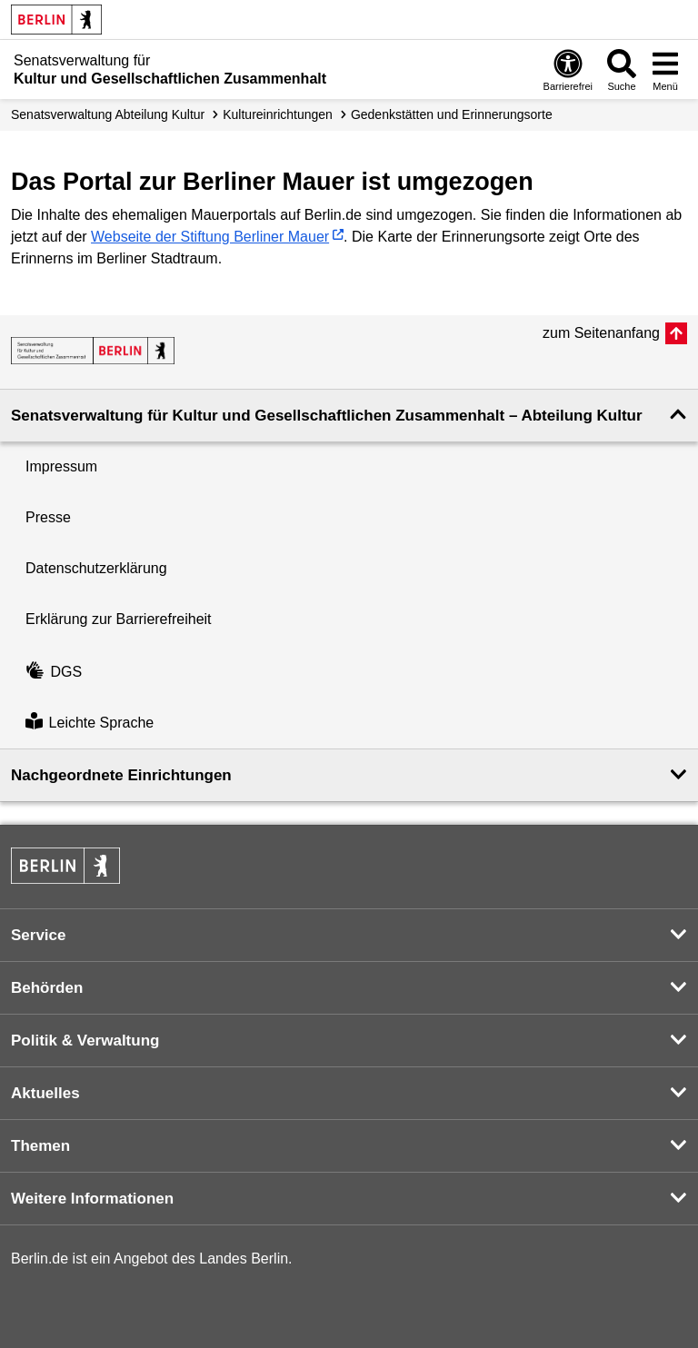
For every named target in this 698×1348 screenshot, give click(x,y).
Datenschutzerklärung (96, 568)
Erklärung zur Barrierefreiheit (118, 619)
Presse (48, 517)
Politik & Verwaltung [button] (85, 1040)
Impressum (61, 466)
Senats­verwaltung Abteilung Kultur (107, 114)
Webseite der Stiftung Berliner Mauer (210, 236)
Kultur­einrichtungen (278, 114)
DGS (53, 671)
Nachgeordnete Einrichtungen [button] (121, 775)
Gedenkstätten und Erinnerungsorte (452, 114)
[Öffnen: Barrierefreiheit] (568, 69)
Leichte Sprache (89, 722)
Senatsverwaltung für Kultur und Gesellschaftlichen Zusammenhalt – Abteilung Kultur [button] (327, 415)
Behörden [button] (47, 987)
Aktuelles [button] (45, 1093)
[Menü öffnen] (665, 69)
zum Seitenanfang (601, 333)
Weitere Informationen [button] (92, 1198)
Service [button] (38, 935)
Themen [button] (40, 1146)
